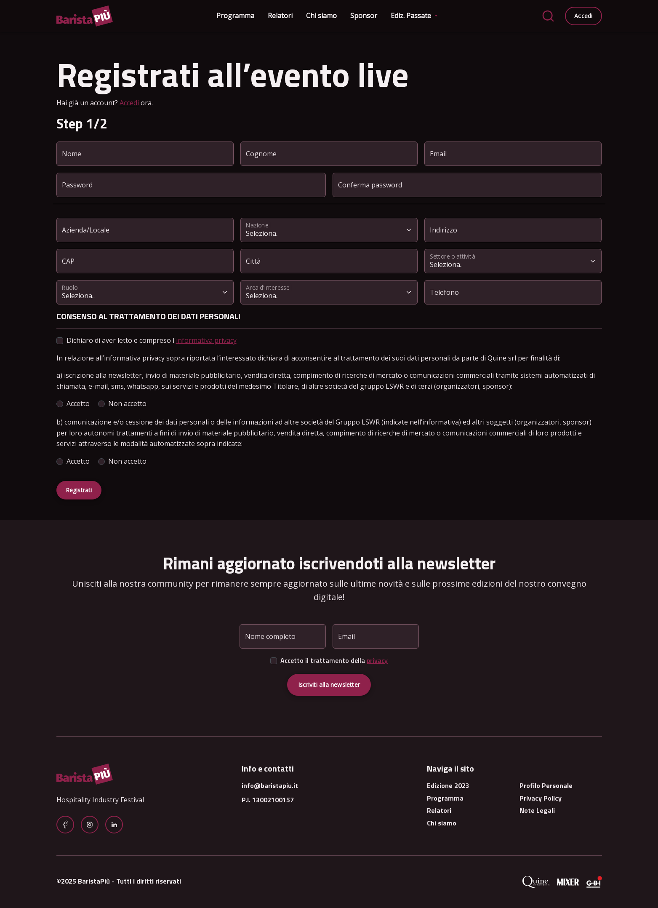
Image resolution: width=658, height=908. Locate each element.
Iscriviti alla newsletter (329, 685)
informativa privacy (206, 340)
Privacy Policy (540, 798)
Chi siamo (321, 15)
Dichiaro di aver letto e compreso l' (152, 340)
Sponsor (363, 15)
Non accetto (127, 403)
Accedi (583, 16)
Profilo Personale (546, 785)
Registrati (79, 490)
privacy (377, 660)
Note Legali (537, 810)
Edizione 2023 (448, 785)
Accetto (78, 403)
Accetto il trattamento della (334, 660)
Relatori (280, 15)
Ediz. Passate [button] (412, 15)
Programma (235, 15)
